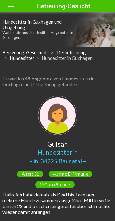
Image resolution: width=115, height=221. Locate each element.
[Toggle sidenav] (11, 6)
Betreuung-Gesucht (63, 6)
